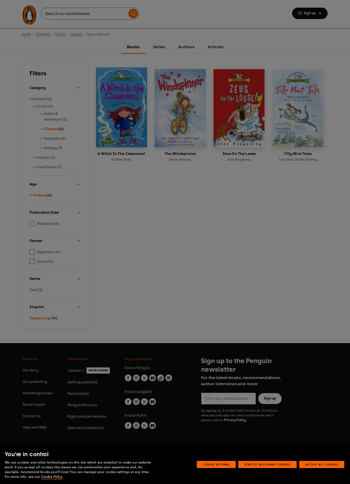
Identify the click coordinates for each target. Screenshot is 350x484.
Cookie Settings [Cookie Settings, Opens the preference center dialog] (216, 464)
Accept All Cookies (321, 464)
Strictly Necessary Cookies (267, 464)
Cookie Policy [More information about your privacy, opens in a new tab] (51, 477)
